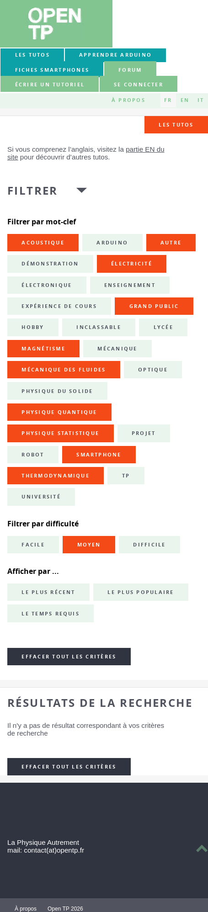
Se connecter (138, 84)
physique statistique (60, 433)
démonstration (50, 263)
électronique (46, 285)
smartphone (98, 454)
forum (130, 70)
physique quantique (59, 412)
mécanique (117, 348)
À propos (128, 100)
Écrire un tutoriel (50, 84)
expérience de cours (59, 306)
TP (126, 475)
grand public (154, 306)
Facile (32, 544)
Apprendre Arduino (115, 54)
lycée (163, 327)
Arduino (112, 242)
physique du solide (57, 391)
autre (170, 242)
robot (32, 454)
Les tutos (32, 54)
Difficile (149, 544)
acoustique (42, 242)
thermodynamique (55, 475)
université (40, 496)
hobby (32, 327)
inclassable (98, 327)
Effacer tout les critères (68, 656)
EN (185, 100)
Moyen (89, 544)
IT (200, 100)
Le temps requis (50, 613)
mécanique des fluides (63, 369)
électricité (131, 263)
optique (153, 369)
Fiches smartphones (52, 70)
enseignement (129, 285)
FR (168, 100)
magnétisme (43, 348)
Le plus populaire (140, 592)
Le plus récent (48, 592)
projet (143, 433)
